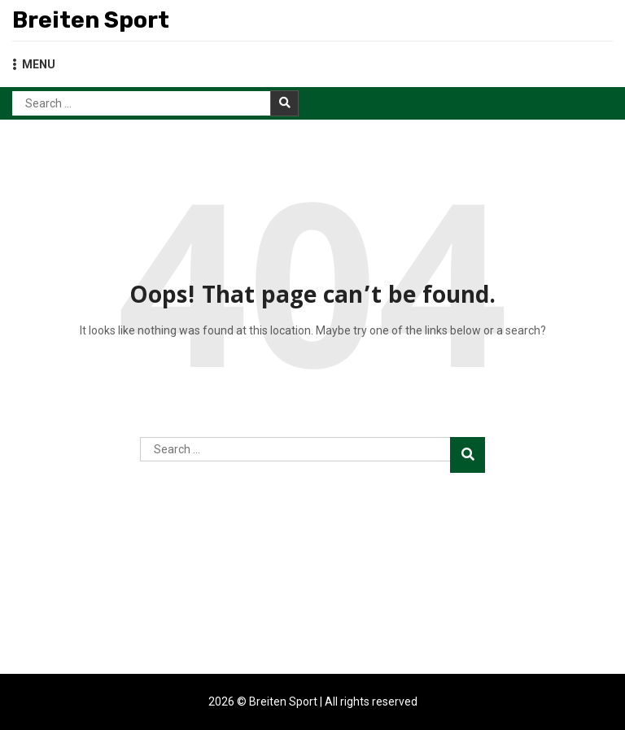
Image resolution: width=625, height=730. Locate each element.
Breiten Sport (90, 20)
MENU (33, 64)
